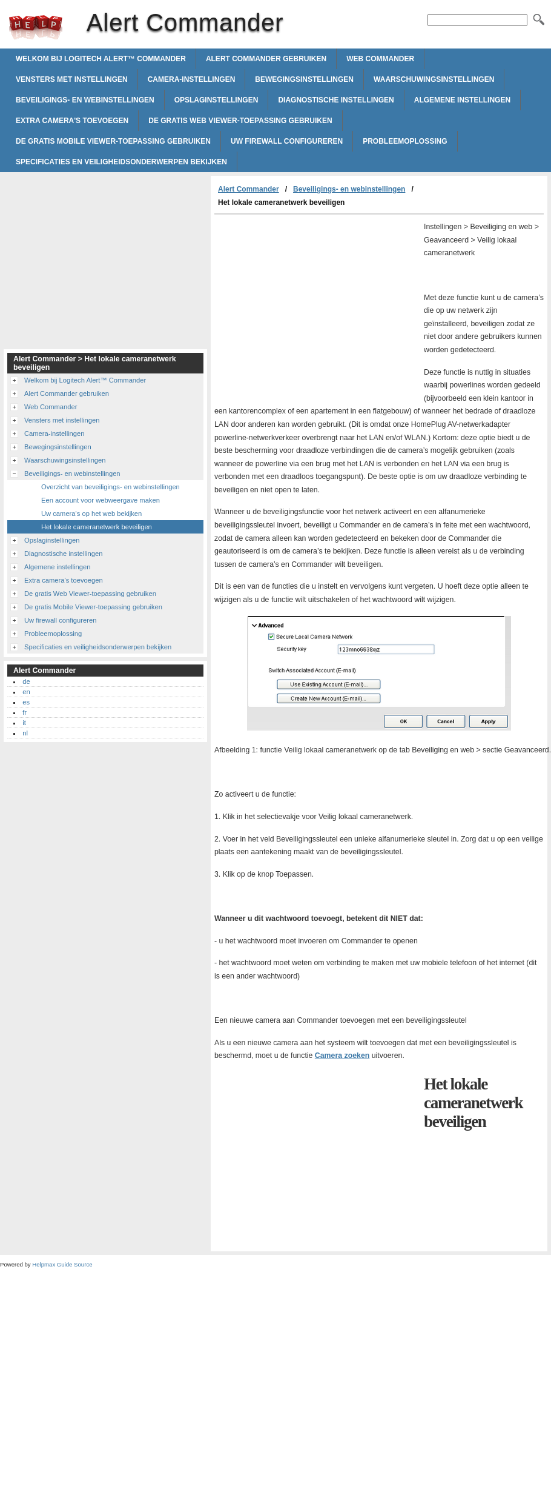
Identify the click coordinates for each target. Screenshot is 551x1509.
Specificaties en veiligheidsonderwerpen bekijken (121, 162)
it (24, 722)
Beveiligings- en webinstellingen (85, 100)
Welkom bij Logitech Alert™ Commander (101, 59)
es (26, 702)
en (26, 691)
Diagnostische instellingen (336, 100)
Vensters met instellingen (72, 79)
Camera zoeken (342, 1055)
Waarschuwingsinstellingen (434, 79)
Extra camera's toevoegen (72, 120)
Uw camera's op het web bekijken (91, 513)
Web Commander (380, 59)
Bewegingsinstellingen (304, 79)
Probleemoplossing (405, 141)
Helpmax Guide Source (62, 1264)
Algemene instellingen (462, 100)
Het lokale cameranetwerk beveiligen (96, 526)
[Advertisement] (316, 305)
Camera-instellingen (192, 79)
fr (24, 712)
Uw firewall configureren (287, 141)
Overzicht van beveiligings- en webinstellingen (110, 486)
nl (25, 733)
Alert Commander (35, 27)
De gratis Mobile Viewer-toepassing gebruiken (113, 141)
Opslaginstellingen (216, 100)
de (26, 681)
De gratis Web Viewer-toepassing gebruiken (240, 120)
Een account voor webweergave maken (100, 500)
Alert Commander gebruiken (266, 59)
